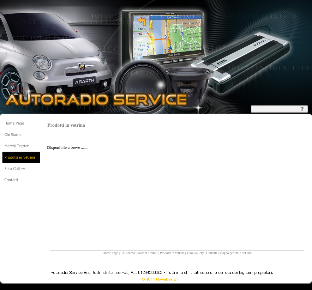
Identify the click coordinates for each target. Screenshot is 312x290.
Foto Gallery (195, 253)
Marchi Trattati (147, 253)
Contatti (211, 253)
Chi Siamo (128, 253)
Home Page (110, 253)
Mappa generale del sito (235, 253)
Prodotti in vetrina (172, 253)
